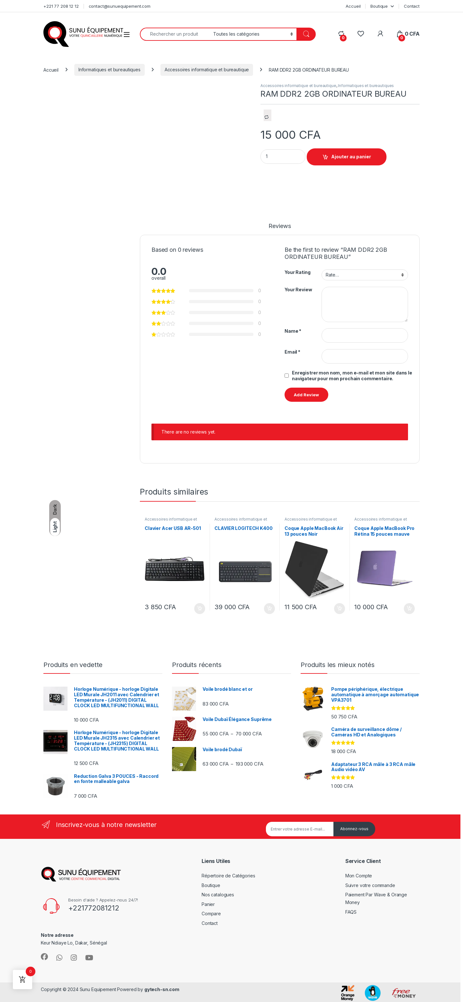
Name (293, 331)
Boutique (379, 6)
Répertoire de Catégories (228, 875)
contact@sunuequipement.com (119, 6)
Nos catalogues (218, 894)
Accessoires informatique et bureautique (207, 69)
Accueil (353, 6)
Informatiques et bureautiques (109, 69)
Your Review (298, 289)
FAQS (351, 912)
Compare (211, 913)
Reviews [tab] (279, 226)
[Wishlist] (360, 34)
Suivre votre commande (370, 885)
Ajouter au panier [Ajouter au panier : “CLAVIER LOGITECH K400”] (269, 608)
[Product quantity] (282, 156)
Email (292, 352)
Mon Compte (358, 875)
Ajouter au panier (351, 156)
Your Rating (297, 272)
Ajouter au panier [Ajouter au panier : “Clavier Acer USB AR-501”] (199, 608)
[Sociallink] (44, 956)
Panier (208, 904)
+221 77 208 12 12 (61, 6)
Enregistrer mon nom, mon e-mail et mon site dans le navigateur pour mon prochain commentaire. (352, 375)
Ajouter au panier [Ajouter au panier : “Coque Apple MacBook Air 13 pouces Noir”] (339, 608)
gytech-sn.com (161, 989)
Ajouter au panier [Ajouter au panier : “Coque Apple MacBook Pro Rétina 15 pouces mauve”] (409, 608)
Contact (412, 6)
